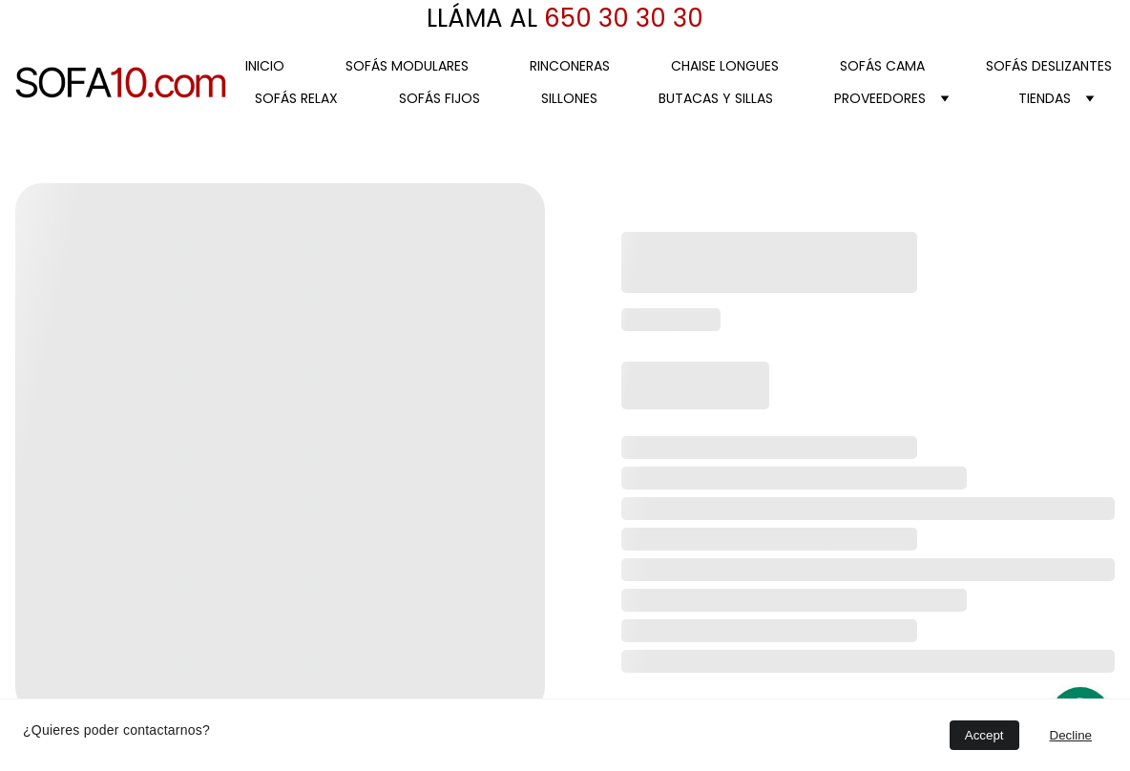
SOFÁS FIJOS (439, 98)
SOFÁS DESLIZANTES (1049, 65)
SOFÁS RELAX (296, 98)
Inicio (264, 65)
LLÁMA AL (482, 18)
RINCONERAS (570, 65)
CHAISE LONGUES (725, 65)
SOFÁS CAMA (882, 65)
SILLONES (569, 98)
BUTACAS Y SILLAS (716, 98)
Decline (1071, 735)
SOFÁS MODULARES (407, 65)
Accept (984, 735)
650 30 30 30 (620, 18)
